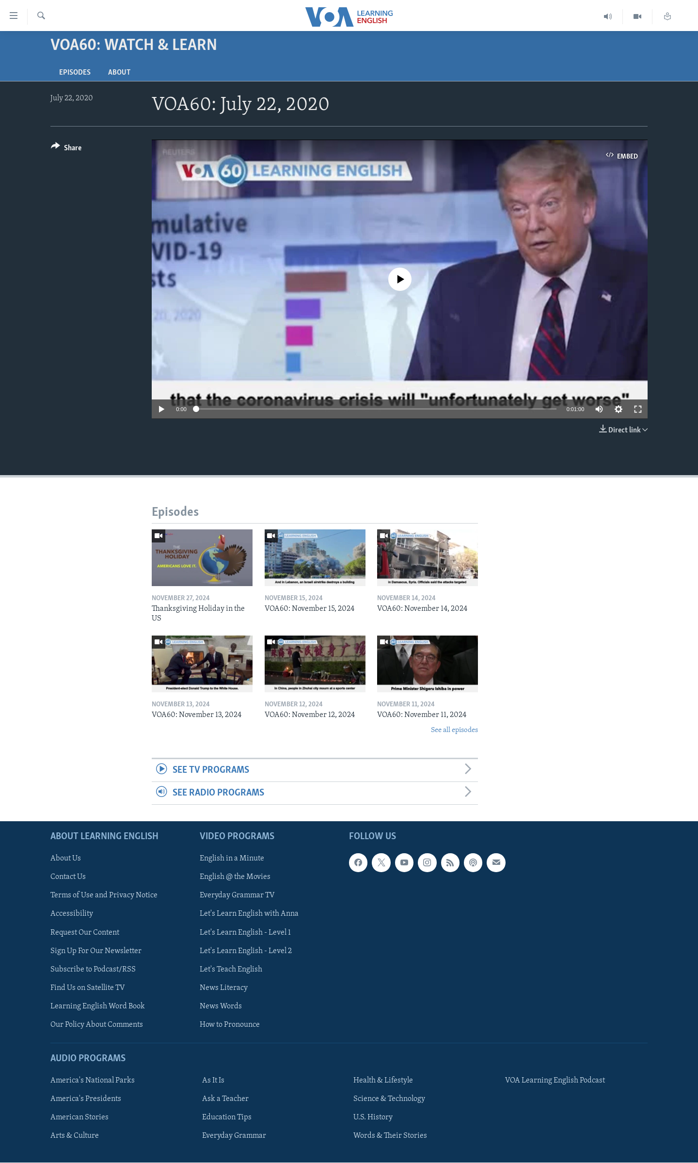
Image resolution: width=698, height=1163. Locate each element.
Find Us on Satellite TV (87, 988)
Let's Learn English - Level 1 (245, 933)
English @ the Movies (235, 877)
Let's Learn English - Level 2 (246, 951)
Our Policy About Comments (96, 1025)
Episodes (75, 73)
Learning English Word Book (97, 1006)
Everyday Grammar (234, 1136)
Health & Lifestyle (383, 1081)
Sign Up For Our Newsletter (96, 951)
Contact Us (68, 877)
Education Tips (227, 1118)
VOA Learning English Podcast (555, 1081)
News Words (221, 1006)
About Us (65, 859)
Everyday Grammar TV (237, 896)
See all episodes (454, 730)
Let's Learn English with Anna (249, 914)
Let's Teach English (231, 969)
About (119, 73)
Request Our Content (84, 933)
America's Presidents (85, 1099)
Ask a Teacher (225, 1099)
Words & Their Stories (390, 1136)
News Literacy (224, 988)
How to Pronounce (230, 1025)
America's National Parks (92, 1081)
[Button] (66, 149)
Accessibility (71, 914)
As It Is (213, 1081)
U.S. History (373, 1118)
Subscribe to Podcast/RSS (93, 969)
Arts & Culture (74, 1136)
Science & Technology (389, 1099)
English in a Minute (232, 859)
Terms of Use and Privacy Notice (104, 896)
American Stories (79, 1118)
